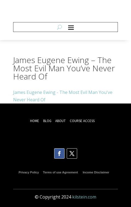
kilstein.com (84, 197)
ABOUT (60, 121)
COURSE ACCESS (82, 121)
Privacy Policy (29, 172)
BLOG (47, 121)
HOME (34, 121)
